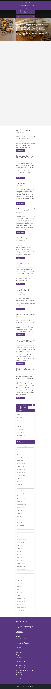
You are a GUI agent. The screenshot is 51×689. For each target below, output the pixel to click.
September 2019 (21, 475)
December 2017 (21, 531)
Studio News (19, 652)
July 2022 (19, 449)
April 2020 (19, 457)
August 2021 (20, 452)
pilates (19, 423)
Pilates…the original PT (24, 238)
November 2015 (21, 601)
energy (19, 420)
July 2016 (19, 580)
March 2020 (20, 460)
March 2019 (20, 487)
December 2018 (21, 496)
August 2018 (20, 507)
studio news (20, 429)
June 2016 (19, 583)
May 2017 (19, 551)
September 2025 (21, 446)
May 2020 (19, 454)
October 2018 (20, 501)
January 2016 (20, 595)
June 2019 (19, 478)
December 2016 (21, 566)
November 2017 (21, 534)
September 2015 (21, 607)
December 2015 (21, 598)
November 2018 (21, 498)
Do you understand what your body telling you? (24, 156)
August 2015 (20, 610)
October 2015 (20, 604)
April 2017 (19, 554)
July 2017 (19, 545)
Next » (25, 407)
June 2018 (19, 513)
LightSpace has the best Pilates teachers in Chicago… (24, 290)
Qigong (19, 426)
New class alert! (21, 183)
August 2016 (20, 578)
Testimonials (20, 432)
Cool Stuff (18, 647)
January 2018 (20, 528)
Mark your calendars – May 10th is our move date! (25, 340)
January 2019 (20, 493)
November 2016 (21, 569)
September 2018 (21, 504)
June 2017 (19, 548)
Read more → (20, 150)
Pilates (17, 650)
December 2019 (21, 469)
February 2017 (20, 560)
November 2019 (21, 472)
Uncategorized (21, 435)
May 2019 (19, 481)
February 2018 (21, 525)
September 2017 (21, 539)
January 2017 (20, 563)
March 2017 (20, 557)
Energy (17, 655)
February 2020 (21, 463)
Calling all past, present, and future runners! (24, 129)
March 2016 (20, 592)
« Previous (24, 405)
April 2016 (19, 589)
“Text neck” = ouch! (22, 263)
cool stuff (19, 417)
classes (19, 414)
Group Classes (19, 636)
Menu (19, 16)
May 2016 (19, 586)
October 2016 (20, 572)
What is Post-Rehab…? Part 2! (25, 369)
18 (21, 407)
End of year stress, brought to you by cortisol (25, 209)
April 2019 (19, 484)
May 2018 (19, 516)
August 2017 (20, 542)
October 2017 (20, 537)
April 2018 (19, 519)
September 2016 (21, 575)
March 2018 (20, 522)
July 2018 (19, 510)
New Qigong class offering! (25, 314)
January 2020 (20, 466)
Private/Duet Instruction (22, 639)
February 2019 (21, 490)
